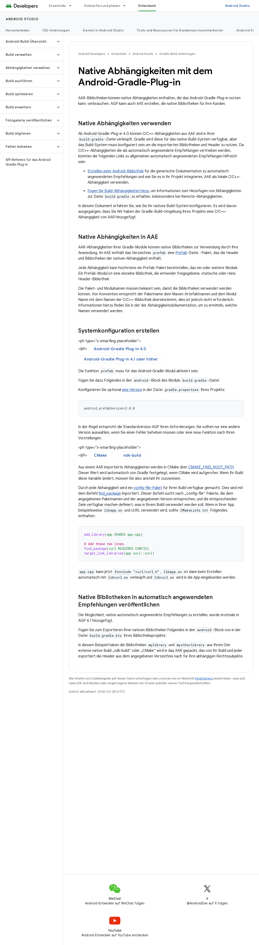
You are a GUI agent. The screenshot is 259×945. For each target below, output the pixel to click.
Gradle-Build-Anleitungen (177, 54)
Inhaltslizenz (204, 678)
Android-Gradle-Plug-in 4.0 (120, 349)
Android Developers (91, 54)
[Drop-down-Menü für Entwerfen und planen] (126, 5)
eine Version (132, 389)
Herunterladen (18, 30)
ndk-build (132, 455)
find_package (110, 493)
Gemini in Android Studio (103, 30)
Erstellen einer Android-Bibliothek (116, 171)
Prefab (181, 252)
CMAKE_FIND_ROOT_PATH (211, 467)
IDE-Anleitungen (56, 30)
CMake (100, 455)
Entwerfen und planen (102, 6)
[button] (28, 41)
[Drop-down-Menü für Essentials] (72, 5)
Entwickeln (118, 54)
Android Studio (237, 6)
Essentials (57, 6)
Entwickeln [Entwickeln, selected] (147, 6)
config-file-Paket (147, 488)
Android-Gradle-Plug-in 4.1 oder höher (121, 359)
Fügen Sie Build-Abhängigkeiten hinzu (118, 191)
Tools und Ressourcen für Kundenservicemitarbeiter (180, 30)
